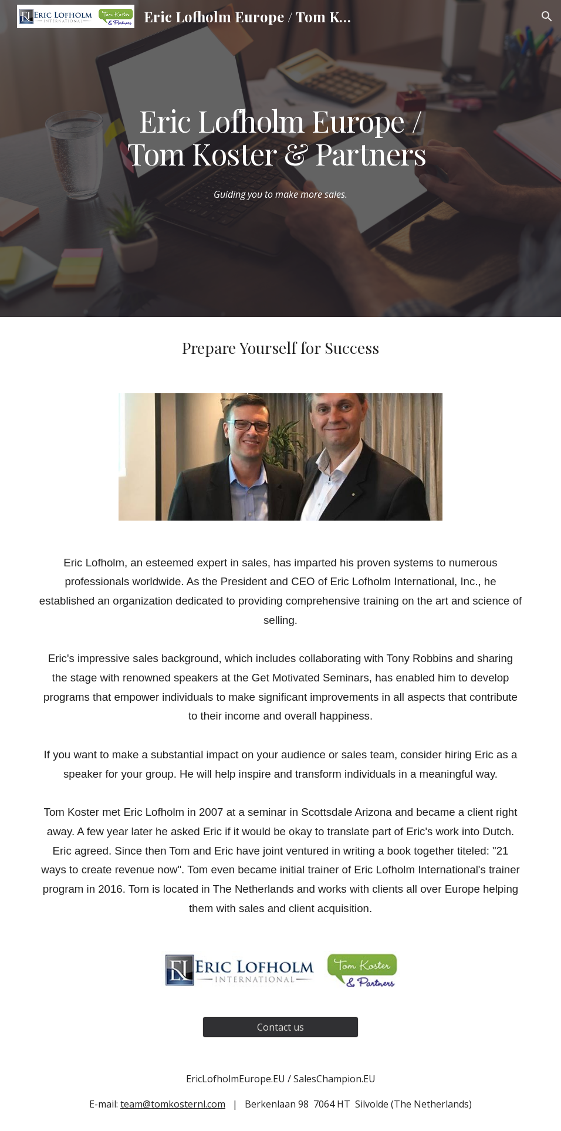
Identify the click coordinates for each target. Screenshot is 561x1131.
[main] (280, 137)
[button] (547, 16)
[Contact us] (280, 1027)
